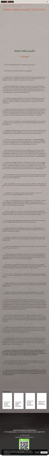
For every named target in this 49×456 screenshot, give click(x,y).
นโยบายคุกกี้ (8, 453)
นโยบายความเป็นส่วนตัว (28, 452)
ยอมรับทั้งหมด (44, 452)
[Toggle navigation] (47, 1)
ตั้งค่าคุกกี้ (37, 452)
